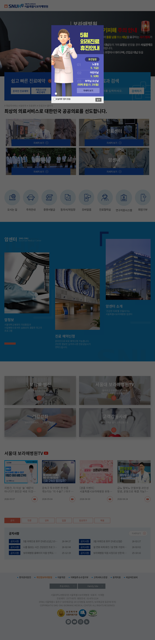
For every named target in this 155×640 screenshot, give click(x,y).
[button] (56, 94)
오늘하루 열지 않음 (63, 98)
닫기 (98, 99)
